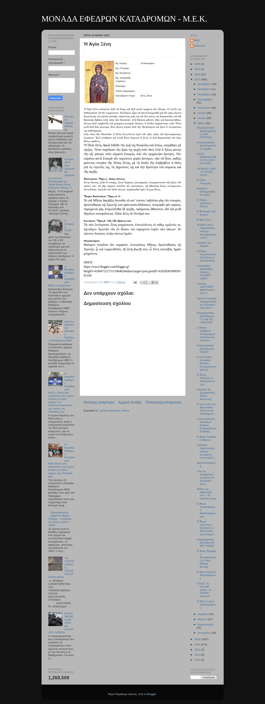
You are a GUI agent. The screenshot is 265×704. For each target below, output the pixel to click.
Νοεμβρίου (204, 89)
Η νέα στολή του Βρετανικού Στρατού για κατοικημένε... (206, 409)
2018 (197, 74)
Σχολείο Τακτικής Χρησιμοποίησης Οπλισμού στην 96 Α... (207, 303)
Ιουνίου (202, 118)
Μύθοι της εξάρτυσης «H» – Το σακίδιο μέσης (206, 494)
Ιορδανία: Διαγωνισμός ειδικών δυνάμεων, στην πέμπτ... (206, 451)
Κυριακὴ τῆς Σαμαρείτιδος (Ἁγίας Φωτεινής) (206, 394)
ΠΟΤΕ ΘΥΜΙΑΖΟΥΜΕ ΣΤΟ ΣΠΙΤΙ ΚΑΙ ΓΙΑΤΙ (206, 158)
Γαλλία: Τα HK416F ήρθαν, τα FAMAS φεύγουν (204, 590)
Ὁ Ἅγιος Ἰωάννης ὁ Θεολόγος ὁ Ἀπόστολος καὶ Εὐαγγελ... (206, 528)
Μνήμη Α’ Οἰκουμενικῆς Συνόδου (206, 191)
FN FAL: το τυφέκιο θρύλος (69, 121)
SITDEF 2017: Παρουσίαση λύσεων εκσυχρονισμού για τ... (206, 231)
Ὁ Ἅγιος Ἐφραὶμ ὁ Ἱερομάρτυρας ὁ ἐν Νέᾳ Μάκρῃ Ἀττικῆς (206, 559)
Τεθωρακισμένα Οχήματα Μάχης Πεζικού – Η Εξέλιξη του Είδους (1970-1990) (60, 519)
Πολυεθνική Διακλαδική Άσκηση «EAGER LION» (205, 272)
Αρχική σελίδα (129, 402)
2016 (197, 639)
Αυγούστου (204, 107)
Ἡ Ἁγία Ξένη (204, 219)
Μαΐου (202, 123)
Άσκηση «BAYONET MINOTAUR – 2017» (206, 288)
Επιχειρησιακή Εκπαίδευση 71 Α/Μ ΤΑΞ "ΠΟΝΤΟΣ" (205, 317)
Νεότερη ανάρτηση (99, 402)
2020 (197, 64)
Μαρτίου (203, 619)
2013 (197, 654)
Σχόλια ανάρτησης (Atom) (114, 410)
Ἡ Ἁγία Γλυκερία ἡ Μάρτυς (206, 438)
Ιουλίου (202, 113)
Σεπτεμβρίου (205, 99)
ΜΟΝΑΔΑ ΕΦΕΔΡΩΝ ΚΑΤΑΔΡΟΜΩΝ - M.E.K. (124, 18)
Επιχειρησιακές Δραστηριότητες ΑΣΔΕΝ (206, 145)
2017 (197, 79)
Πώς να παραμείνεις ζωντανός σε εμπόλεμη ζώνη (205, 477)
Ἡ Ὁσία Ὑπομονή (204, 182)
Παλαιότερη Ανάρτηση (164, 402)
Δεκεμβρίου (205, 84)
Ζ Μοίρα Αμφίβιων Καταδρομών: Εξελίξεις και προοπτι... (206, 334)
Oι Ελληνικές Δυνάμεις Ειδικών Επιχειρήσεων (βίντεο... (206, 363)
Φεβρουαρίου (205, 624)
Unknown (199, 45)
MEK (197, 40)
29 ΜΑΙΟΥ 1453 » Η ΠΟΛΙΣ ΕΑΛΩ (206, 171)
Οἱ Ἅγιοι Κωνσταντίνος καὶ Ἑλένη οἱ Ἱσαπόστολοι (206, 256)
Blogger (151, 694)
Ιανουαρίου (204, 632)
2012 (197, 659)
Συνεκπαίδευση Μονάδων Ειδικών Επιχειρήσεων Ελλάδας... (206, 425)
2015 (197, 644)
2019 (197, 69)
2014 (197, 649)
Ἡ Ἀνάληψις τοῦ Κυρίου (206, 213)
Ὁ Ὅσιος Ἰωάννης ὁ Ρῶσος (204, 203)
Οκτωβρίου (204, 94)
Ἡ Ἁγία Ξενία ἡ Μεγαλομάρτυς (206, 604)
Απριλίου (203, 614)
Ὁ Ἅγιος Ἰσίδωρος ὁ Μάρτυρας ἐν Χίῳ (206, 379)
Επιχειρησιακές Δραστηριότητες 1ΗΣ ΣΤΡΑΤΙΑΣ (206, 132)
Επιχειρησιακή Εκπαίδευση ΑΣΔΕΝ (205, 348)
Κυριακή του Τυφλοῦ (204, 244)
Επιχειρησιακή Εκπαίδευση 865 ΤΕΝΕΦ (205, 542)
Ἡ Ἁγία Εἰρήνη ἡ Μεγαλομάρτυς (206, 575)
